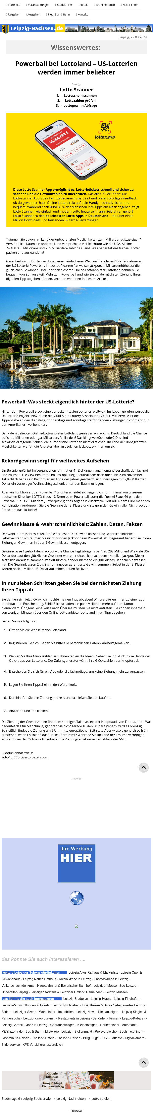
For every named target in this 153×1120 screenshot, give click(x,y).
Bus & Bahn (34, 1031)
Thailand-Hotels (43, 1038)
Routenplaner (109, 1025)
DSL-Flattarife (112, 1038)
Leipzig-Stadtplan (75, 998)
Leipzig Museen (116, 992)
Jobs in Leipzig (36, 1025)
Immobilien (66, 1012)
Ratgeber (13, 14)
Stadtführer (63, 5)
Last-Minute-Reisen (15, 1038)
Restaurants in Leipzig (74, 1018)
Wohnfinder (47, 1012)
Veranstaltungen (37, 5)
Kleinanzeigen (108, 1012)
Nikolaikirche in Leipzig (75, 979)
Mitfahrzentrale (12, 1031)
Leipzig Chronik (13, 1025)
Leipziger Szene (24, 1012)
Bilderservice (11, 1044)
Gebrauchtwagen (62, 1025)
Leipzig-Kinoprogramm (39, 1018)
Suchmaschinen (131, 1031)
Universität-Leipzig (15, 992)
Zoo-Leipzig (128, 985)
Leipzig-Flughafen (126, 998)
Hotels (83, 5)
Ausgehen (33, 14)
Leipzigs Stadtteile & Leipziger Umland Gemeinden (67, 992)
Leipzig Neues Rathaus (39, 979)
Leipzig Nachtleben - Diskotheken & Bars (81, 1005)
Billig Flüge (91, 1038)
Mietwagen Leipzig (58, 1031)
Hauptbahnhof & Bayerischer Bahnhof (64, 985)
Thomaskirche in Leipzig (111, 979)
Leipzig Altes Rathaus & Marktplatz (93, 972)
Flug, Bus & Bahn (58, 14)
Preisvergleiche (106, 1031)
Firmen (114, 1018)
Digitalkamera (134, 1038)
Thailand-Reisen (68, 1038)
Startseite (13, 5)
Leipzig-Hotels (101, 998)
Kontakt (82, 14)
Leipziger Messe (105, 985)
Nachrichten (129, 5)
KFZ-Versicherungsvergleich (43, 1044)
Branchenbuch (104, 5)
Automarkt (129, 1025)
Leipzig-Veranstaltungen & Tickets (26, 1005)
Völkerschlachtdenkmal (18, 985)
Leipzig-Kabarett (133, 1018)
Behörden (99, 1018)
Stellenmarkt (83, 1031)
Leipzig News (85, 1012)
